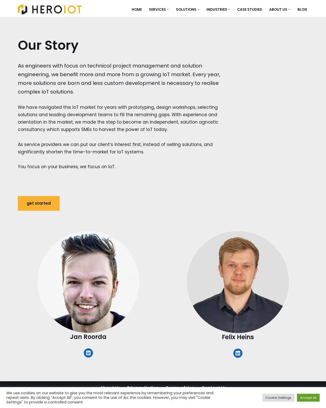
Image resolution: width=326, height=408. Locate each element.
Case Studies (249, 9)
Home (137, 9)
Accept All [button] (308, 397)
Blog (302, 9)
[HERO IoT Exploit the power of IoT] (50, 9)
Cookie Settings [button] (278, 397)
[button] (168, 9)
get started (39, 203)
